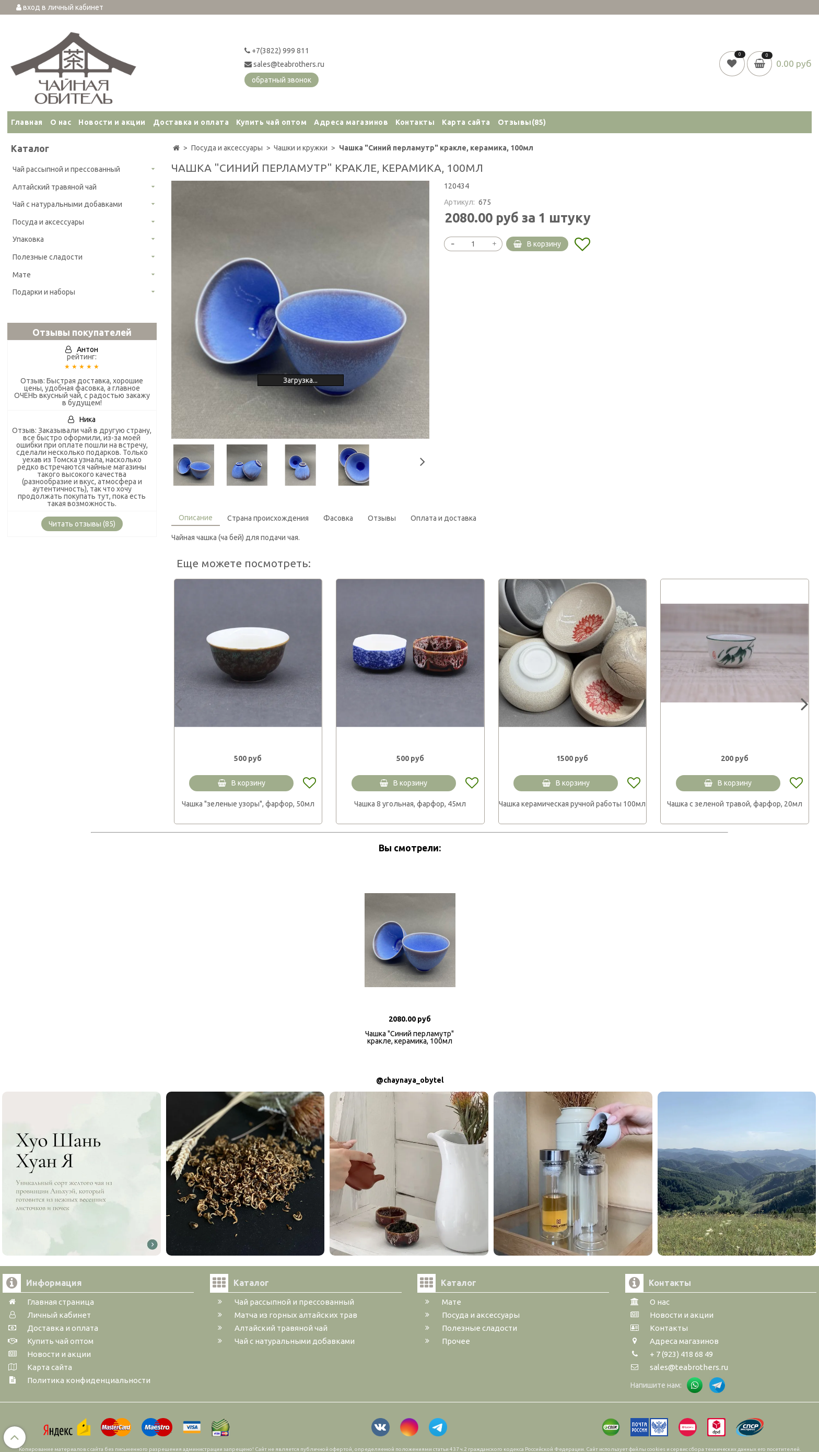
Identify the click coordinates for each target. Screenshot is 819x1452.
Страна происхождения (268, 518)
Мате (22, 275)
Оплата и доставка (443, 518)
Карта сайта (466, 122)
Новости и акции (112, 122)
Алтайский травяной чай (55, 187)
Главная (27, 122)
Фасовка (338, 518)
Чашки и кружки (300, 148)
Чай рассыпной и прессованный (66, 169)
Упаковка (28, 239)
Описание (196, 517)
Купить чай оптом (271, 122)
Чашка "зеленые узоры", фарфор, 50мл (248, 804)
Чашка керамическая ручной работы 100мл (572, 804)
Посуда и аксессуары (48, 222)
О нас (61, 122)
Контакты (415, 122)
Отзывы (522, 122)
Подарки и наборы (44, 292)
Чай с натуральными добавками (67, 204)
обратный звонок (281, 80)
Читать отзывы (82, 524)
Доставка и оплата (191, 122)
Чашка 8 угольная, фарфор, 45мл (410, 804)
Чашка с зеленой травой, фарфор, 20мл (734, 804)
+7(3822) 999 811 (276, 50)
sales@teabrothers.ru (284, 64)
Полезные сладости (48, 257)
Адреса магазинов (351, 122)
